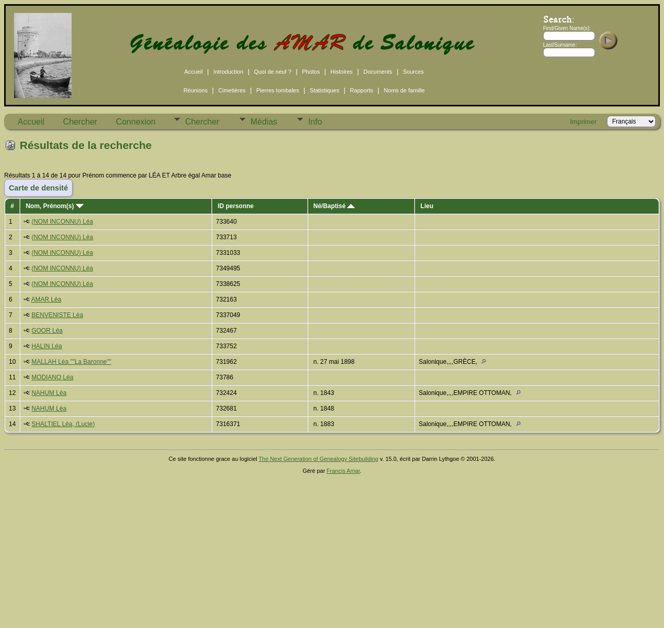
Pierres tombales (277, 90)
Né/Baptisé (334, 206)
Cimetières (232, 90)
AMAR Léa (46, 299)
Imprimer (583, 122)
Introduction (228, 72)
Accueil (193, 72)
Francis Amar (343, 471)
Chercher (80, 121)
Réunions (196, 90)
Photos (311, 72)
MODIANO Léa (53, 377)
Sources (413, 72)
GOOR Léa (47, 330)
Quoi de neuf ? (272, 72)
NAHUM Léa (49, 393)
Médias (264, 121)
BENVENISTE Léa (57, 315)
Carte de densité (38, 188)
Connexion (136, 121)
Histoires (341, 72)
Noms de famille (404, 90)
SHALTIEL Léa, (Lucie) (63, 424)
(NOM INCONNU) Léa (62, 221)
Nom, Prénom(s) (55, 206)
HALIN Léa (47, 346)
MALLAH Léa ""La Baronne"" (72, 361)
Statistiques (324, 90)
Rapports (362, 90)
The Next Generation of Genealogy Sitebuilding (319, 459)
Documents (377, 72)
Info (315, 121)
